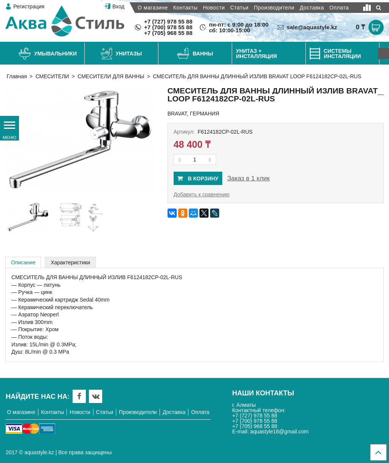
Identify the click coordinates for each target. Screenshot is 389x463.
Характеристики (70, 262)
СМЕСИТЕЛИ (52, 76)
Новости (214, 8)
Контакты (185, 8)
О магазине (153, 8)
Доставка (312, 8)
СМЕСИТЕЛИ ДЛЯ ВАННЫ (110, 76)
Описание (23, 262)
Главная (17, 76)
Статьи (239, 8)
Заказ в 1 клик (248, 178)
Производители (274, 8)
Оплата (339, 8)
